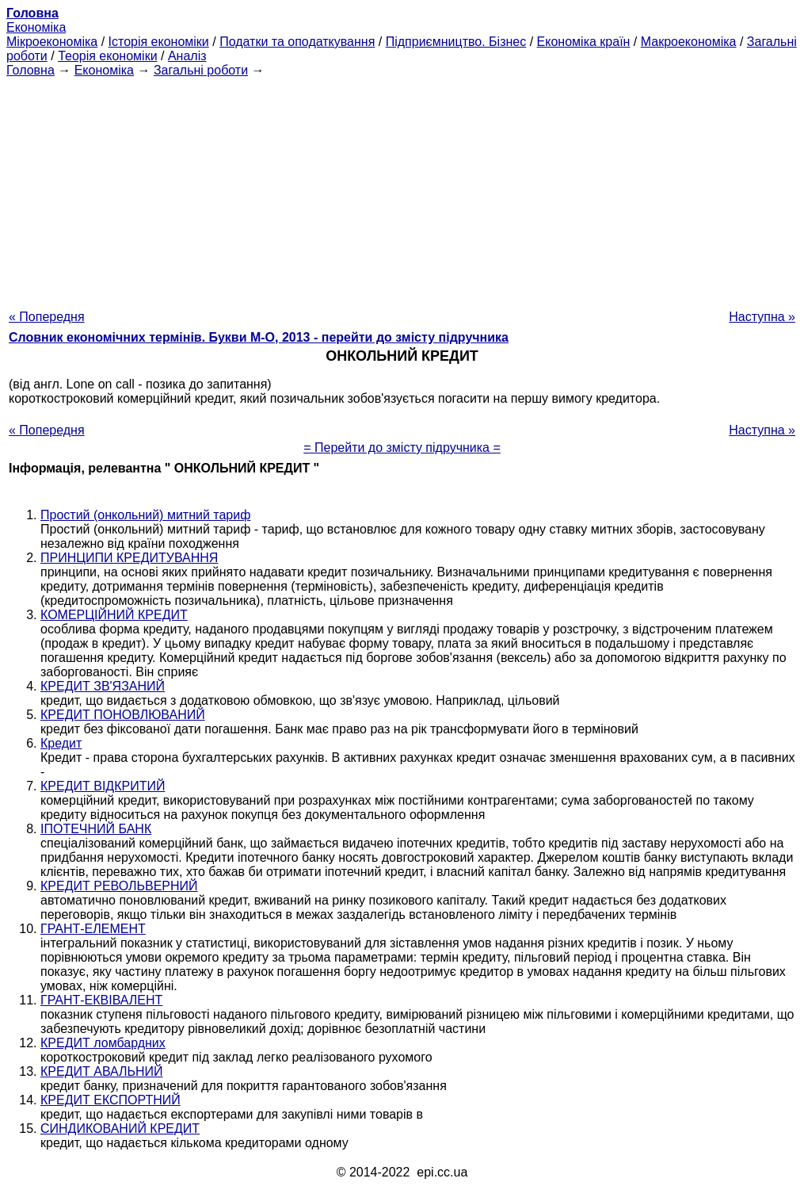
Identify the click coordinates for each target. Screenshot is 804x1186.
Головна (30, 70)
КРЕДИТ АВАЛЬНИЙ (101, 1071)
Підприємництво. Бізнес (456, 41)
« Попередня (47, 316)
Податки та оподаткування (297, 41)
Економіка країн (584, 41)
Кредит (61, 743)
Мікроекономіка (51, 41)
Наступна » (762, 316)
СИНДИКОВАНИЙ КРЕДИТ (120, 1128)
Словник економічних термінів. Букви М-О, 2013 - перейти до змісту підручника (259, 337)
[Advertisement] (402, 189)
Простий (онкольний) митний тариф (145, 515)
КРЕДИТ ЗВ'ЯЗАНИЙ (102, 686)
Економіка (36, 27)
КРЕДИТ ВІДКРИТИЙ (102, 786)
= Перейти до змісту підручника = (402, 447)
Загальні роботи (201, 70)
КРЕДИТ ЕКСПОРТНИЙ (110, 1100)
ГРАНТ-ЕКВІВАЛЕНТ (101, 1000)
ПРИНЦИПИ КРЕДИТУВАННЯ (129, 557)
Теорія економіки (107, 56)
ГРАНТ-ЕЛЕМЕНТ (93, 928)
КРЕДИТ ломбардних (103, 1043)
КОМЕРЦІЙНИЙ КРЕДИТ (114, 615)
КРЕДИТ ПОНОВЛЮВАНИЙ (122, 714)
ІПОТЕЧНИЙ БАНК (95, 829)
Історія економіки (159, 41)
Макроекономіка (689, 41)
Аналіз (187, 56)
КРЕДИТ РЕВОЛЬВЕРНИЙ (119, 886)
